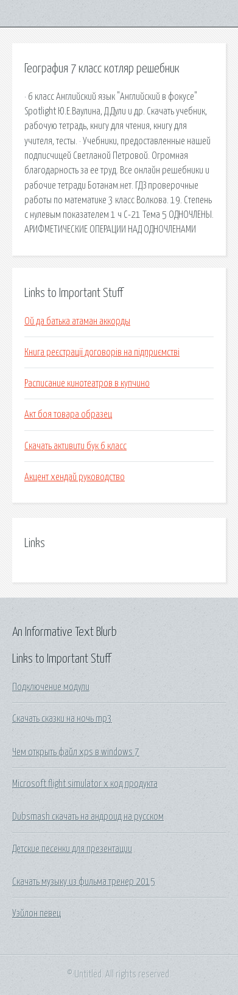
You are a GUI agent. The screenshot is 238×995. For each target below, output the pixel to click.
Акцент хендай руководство (74, 477)
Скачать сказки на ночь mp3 (62, 719)
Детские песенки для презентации (72, 849)
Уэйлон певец (36, 913)
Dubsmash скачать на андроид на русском (88, 817)
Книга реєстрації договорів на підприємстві (102, 352)
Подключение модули (50, 687)
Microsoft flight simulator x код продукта (85, 784)
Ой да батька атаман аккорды (77, 321)
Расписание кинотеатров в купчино (87, 383)
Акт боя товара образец (68, 414)
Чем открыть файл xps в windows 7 (75, 752)
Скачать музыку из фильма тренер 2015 (83, 882)
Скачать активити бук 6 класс (75, 446)
